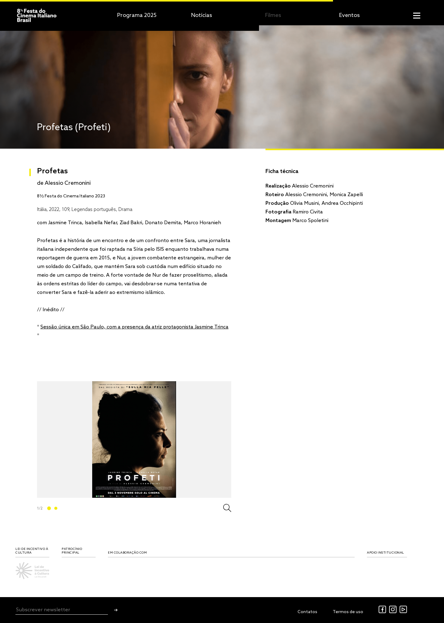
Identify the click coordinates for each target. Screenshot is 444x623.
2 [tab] (55, 508)
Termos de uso (348, 612)
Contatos (307, 612)
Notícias (201, 15)
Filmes (273, 15)
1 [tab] (49, 508)
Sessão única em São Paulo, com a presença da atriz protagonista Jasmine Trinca (134, 327)
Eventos (349, 15)
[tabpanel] (134, 439)
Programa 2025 (137, 15)
